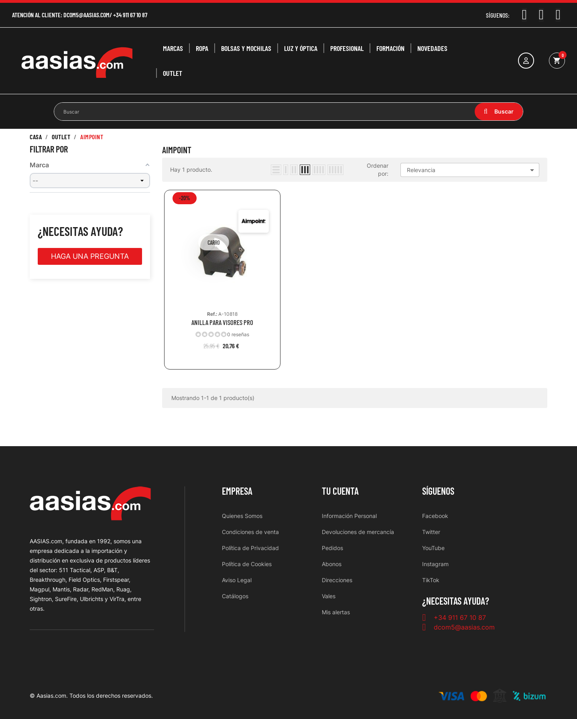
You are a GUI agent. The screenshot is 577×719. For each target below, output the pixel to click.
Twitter (431, 531)
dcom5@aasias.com (86, 14)
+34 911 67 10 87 (130, 14)
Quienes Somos (242, 515)
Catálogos (235, 596)
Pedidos (332, 547)
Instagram (435, 564)
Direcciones (337, 580)
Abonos (331, 564)
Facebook (435, 515)
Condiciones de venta (250, 531)
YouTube (433, 547)
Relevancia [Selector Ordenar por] (472, 170)
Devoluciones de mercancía (358, 531)
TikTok (430, 580)
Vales (328, 596)
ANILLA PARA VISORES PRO (222, 322)
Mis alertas (336, 612)
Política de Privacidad (250, 547)
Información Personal (349, 515)
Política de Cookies (247, 564)
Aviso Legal (237, 580)
